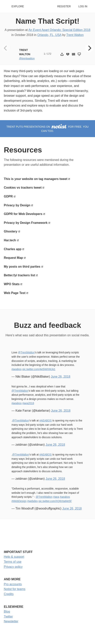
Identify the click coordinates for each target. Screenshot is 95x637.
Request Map (13, 257)
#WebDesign (19, 501)
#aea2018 (28, 403)
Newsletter (11, 621)
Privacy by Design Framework (26, 222)
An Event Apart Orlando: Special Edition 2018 (59, 30)
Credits (9, 594)
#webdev (32, 501)
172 (49, 53)
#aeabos (17, 369)
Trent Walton (74, 35)
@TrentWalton (26, 352)
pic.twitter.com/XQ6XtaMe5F (55, 501)
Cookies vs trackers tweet (23, 187)
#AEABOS (45, 420)
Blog (7, 611)
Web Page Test (14, 293)
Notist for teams (14, 589)
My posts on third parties (22, 266)
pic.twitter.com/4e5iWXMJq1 (38, 369)
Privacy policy (13, 566)
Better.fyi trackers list (19, 275)
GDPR (8, 196)
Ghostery (10, 231)
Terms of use (12, 561)
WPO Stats (12, 284)
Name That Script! (47, 21)
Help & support (14, 556)
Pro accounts (13, 584)
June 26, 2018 (60, 376)
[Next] (89, 48)
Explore (18, 6)
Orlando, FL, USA (49, 35)
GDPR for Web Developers (23, 214)
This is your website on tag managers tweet (35, 179)
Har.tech (10, 240)
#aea (56, 496)
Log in (82, 6)
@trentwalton (27, 58)
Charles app (12, 249)
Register (64, 6)
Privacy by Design (17, 205)
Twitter (8, 616)
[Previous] (6, 48)
